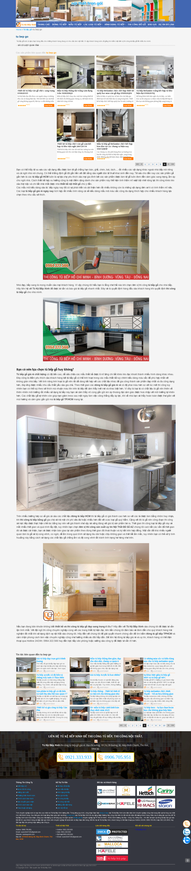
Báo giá (152, 24)
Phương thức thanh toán (26, 795)
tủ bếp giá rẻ (78, 818)
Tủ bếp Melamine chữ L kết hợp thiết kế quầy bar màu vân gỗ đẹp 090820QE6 (115, 91)
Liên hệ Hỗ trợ (62, 808)
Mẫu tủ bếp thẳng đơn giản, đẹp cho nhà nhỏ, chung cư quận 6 (105, 660)
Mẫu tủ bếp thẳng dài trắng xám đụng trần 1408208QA (74, 91)
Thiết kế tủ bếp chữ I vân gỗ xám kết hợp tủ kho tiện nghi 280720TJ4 (74, 145)
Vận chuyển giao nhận (25, 802)
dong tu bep (104, 813)
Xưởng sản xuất (23, 792)
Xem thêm (48, 105)
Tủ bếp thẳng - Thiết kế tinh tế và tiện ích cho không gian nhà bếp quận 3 (105, 694)
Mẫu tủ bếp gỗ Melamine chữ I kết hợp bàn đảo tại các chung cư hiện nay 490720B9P (115, 146)
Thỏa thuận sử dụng (24, 808)
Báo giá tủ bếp (62, 795)
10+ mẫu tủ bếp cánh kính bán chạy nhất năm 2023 (104, 708)
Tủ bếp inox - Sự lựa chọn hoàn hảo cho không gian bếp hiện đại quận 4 (158, 710)
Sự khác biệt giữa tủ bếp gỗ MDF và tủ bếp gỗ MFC (157, 676)
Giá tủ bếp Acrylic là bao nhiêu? (105, 674)
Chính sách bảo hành (25, 799)
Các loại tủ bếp (92, 24)
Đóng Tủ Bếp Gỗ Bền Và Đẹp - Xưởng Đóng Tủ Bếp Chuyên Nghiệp (26, 24)
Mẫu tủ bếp (75, 24)
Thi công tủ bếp (63, 799)
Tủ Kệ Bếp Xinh (140, 830)
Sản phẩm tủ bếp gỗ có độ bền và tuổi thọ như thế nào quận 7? (51, 692)
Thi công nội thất (63, 802)
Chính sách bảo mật (24, 805)
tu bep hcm (71, 815)
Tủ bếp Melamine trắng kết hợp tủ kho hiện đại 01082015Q (154, 91)
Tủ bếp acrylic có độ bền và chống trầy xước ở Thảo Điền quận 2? (50, 677)
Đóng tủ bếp (59, 24)
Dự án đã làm (166, 24)
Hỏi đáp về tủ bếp (63, 786)
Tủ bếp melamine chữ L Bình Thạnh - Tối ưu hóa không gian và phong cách (158, 694)
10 (164, 725)
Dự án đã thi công (24, 789)
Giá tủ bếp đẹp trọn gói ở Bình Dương (50, 660)
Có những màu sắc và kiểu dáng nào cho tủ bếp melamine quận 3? (159, 661)
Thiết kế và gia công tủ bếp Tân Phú (51, 708)
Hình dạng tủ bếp (114, 24)
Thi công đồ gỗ (137, 24)
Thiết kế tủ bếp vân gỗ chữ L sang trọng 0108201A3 (36, 91)
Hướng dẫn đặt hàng (64, 805)
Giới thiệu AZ (22, 786)
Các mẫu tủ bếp (63, 789)
